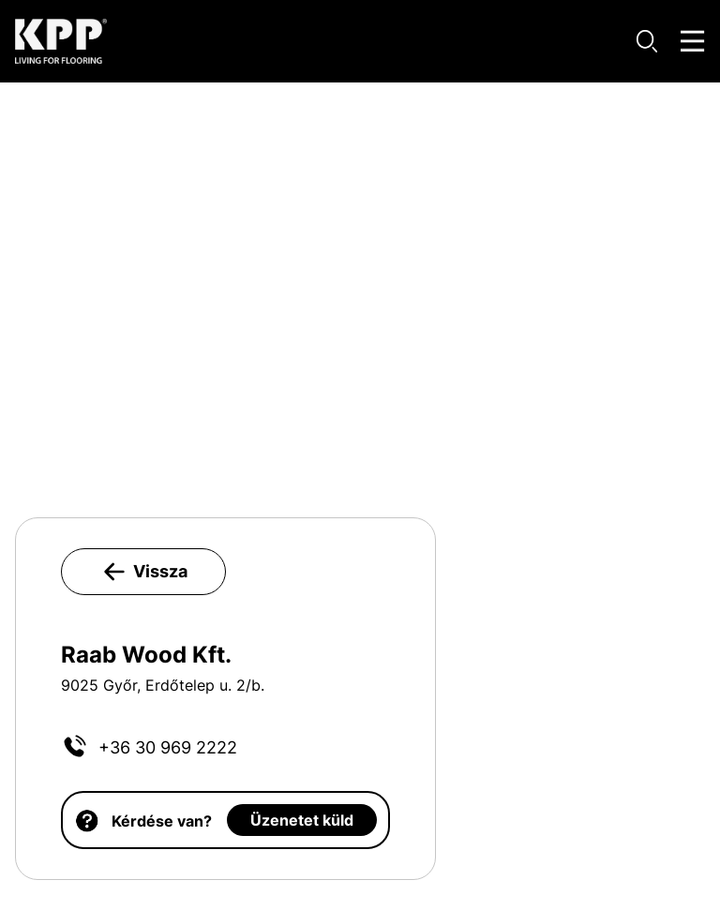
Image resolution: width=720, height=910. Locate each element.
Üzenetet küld (301, 820)
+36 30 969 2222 (167, 747)
